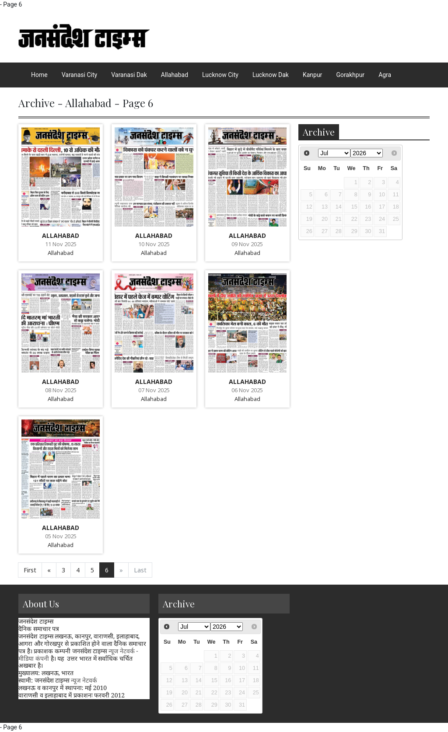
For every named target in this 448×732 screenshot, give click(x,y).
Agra (384, 74)
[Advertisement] (364, 648)
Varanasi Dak (129, 74)
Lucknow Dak (270, 74)
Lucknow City (220, 74)
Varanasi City (79, 74)
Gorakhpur (350, 74)
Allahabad (174, 74)
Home (39, 74)
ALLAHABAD (60, 235)
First (30, 570)
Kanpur (312, 74)
